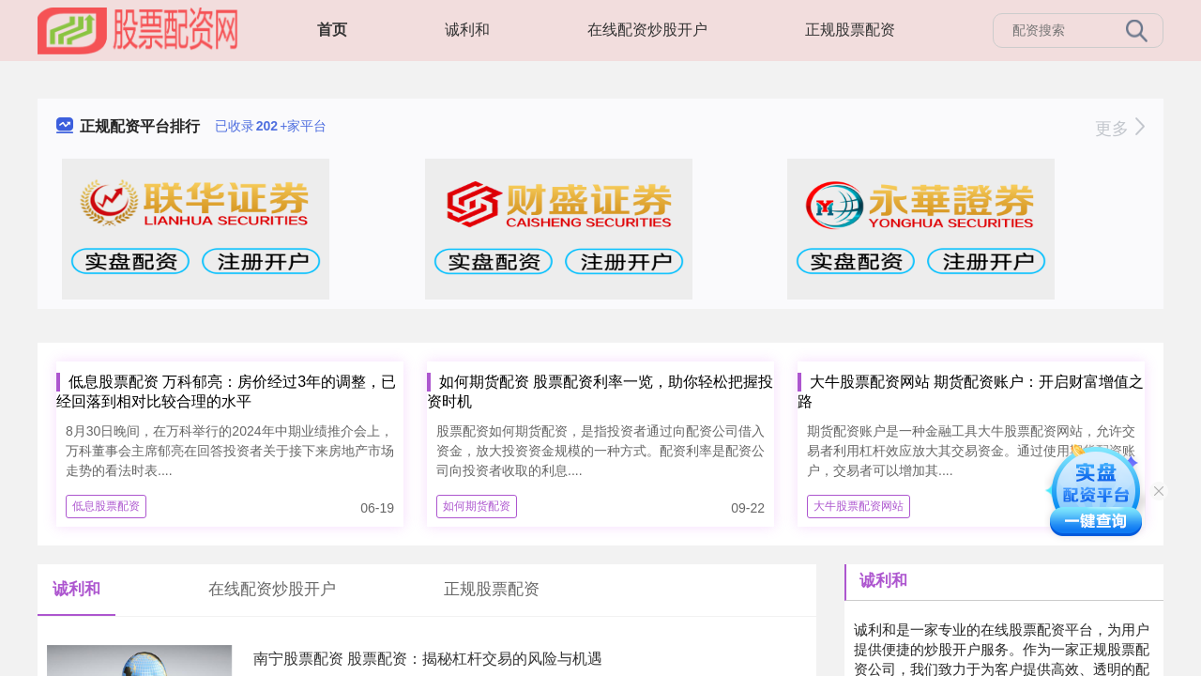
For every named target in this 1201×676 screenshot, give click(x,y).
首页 (332, 30)
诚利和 (467, 30)
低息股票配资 (106, 506)
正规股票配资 (850, 30)
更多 (1120, 128)
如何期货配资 (476, 506)
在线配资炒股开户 (647, 30)
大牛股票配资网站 (858, 506)
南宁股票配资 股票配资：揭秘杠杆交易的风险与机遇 (427, 659)
